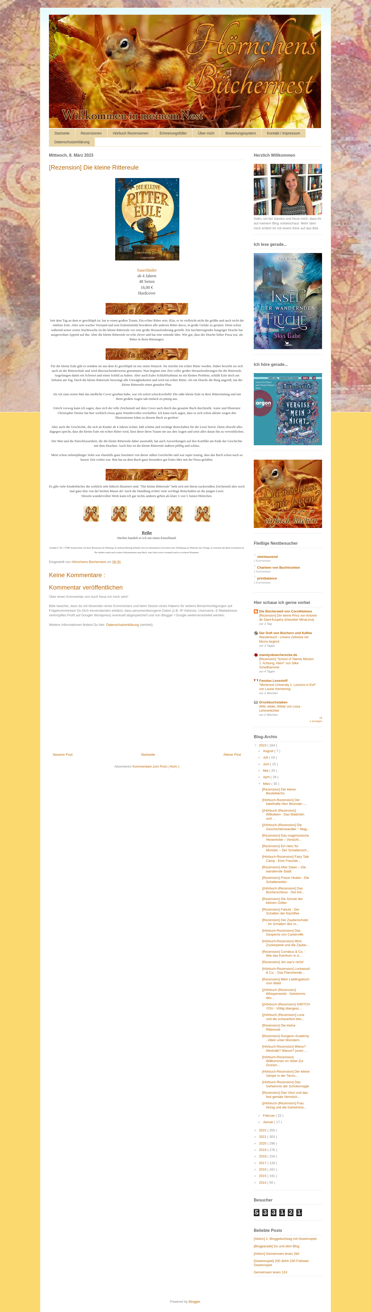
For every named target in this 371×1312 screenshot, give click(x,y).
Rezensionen (91, 133)
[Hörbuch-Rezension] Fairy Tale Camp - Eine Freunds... (285, 859)
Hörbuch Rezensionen (131, 133)
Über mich (206, 133)
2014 (263, 1182)
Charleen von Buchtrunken (278, 567)
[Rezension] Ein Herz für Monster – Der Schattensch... (285, 848)
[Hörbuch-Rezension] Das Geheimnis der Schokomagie (285, 1084)
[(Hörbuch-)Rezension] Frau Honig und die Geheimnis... (284, 1105)
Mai (266, 770)
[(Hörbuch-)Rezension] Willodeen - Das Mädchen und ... (283, 814)
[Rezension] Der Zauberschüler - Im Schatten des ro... (285, 922)
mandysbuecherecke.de (278, 655)
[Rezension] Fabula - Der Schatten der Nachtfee (280, 911)
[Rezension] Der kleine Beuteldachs (279, 791)
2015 (263, 1176)
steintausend (267, 557)
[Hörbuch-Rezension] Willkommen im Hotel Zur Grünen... (282, 1061)
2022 (263, 1130)
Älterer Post (232, 754)
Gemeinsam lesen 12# (270, 1272)
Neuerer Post (63, 754)
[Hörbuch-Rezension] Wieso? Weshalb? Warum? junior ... (284, 1049)
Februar (269, 1115)
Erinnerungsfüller (173, 133)
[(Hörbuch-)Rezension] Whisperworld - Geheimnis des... (283, 994)
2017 (263, 1163)
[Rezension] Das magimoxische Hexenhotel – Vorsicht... (285, 838)
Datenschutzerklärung (71, 142)
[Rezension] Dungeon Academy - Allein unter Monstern (285, 1038)
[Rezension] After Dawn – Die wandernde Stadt (284, 869)
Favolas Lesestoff (273, 681)
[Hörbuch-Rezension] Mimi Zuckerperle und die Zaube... (285, 943)
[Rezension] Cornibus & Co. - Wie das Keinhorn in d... (283, 954)
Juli (266, 757)
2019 (263, 1150)
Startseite (62, 133)
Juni (266, 764)
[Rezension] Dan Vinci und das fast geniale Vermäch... (285, 1095)
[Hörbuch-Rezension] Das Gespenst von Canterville (282, 933)
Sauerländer (147, 270)
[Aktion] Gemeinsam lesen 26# (276, 1254)
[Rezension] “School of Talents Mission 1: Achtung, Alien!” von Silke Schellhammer (286, 663)
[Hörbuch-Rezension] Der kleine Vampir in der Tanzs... (285, 1074)
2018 (263, 1156)
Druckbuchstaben (273, 702)
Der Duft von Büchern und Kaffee (285, 633)
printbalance (267, 578)
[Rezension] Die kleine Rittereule (278, 1027)
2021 (263, 1137)
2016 (263, 1169)
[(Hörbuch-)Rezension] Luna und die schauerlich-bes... (283, 1017)
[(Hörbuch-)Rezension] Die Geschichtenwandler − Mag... (285, 827)
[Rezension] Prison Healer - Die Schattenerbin (285, 880)
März (267, 784)
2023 (263, 745)
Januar (268, 1122)
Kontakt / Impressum (283, 133)
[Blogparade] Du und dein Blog (276, 1246)
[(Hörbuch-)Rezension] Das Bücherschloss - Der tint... (283, 890)
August (268, 751)
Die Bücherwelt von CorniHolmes (285, 611)
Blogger (194, 1301)
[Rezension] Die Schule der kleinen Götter (282, 901)
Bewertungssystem (240, 133)
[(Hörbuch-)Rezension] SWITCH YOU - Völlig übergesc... (286, 1006)
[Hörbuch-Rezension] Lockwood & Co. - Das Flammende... (285, 971)
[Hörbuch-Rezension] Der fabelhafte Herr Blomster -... (284, 802)
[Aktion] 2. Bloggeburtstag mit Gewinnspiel (285, 1239)
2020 (263, 1143)
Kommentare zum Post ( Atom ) (155, 766)
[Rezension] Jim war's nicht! (282, 962)
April (267, 777)
